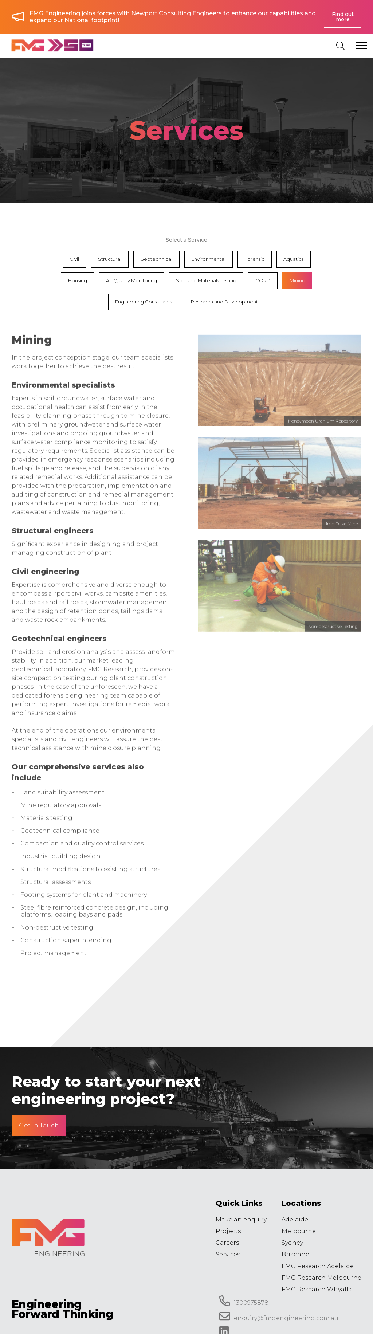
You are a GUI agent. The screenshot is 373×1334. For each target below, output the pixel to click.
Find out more (343, 17)
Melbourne (299, 1231)
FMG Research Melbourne (321, 1277)
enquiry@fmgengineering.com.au (278, 1316)
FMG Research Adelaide (318, 1266)
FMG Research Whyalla (317, 1289)
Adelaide (295, 1219)
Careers (227, 1242)
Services (228, 1254)
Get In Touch (39, 1125)
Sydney (292, 1242)
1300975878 (243, 1300)
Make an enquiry (241, 1219)
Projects (228, 1231)
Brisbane (295, 1254)
